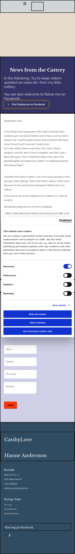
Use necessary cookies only (37, 331)
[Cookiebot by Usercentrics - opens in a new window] (59, 221)
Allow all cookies (37, 314)
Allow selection (37, 322)
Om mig (7, 504)
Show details (59, 305)
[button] (26, 104)
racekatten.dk (10, 509)
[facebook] (9, 535)
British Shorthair (11, 513)
